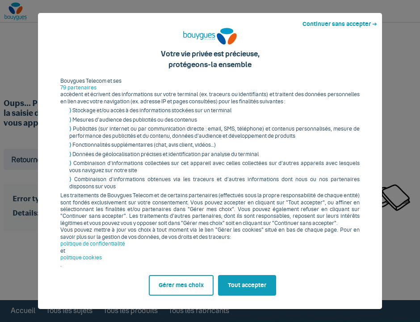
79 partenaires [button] (78, 91)
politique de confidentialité (92, 247)
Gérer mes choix (181, 288)
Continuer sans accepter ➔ (339, 27)
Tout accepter (247, 288)
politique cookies (81, 261)
